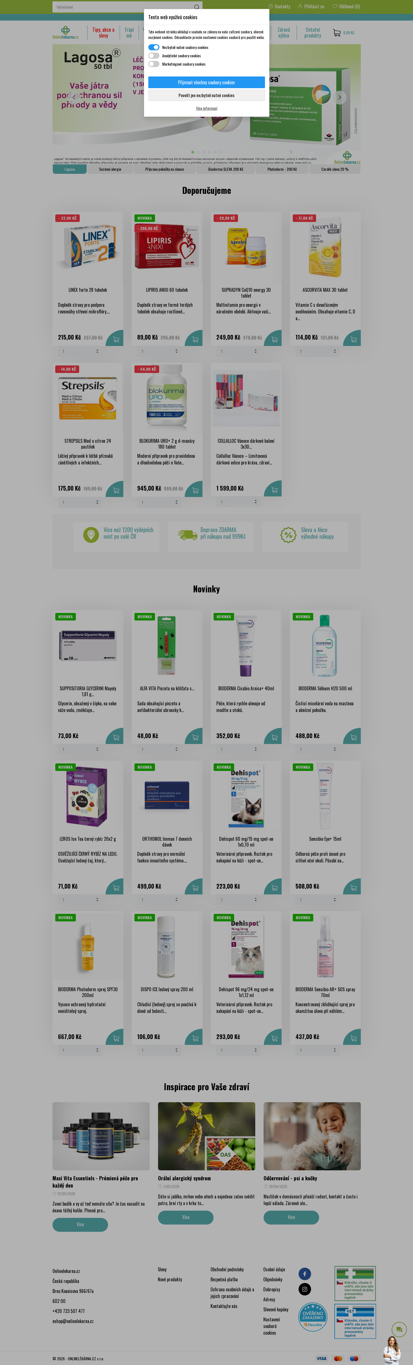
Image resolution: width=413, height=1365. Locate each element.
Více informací (206, 108)
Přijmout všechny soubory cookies (206, 82)
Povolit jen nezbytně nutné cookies (206, 95)
